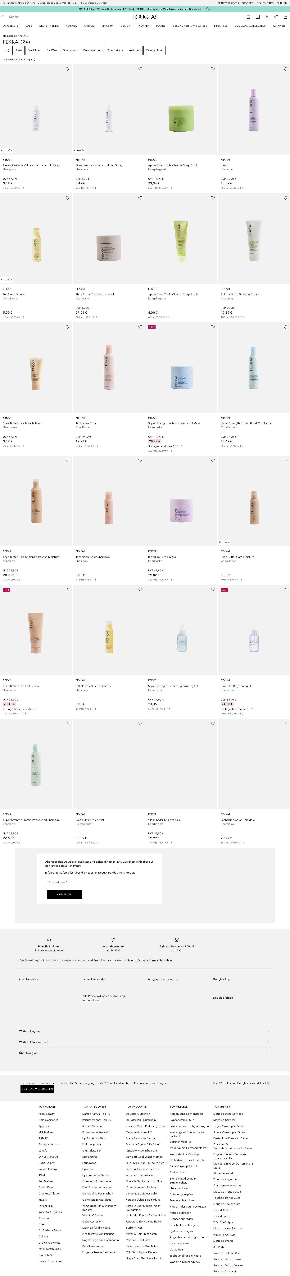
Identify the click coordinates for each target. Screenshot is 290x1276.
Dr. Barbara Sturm (50, 1230)
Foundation (89, 1163)
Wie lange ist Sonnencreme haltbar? (187, 1134)
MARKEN (71, 25)
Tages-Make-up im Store (228, 1126)
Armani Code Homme (139, 1175)
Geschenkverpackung (227, 1185)
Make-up (108, 25)
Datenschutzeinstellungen (150, 1083)
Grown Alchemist (49, 1242)
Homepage (10, 35)
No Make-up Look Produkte (187, 1160)
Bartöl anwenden (93, 1246)
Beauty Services (228, 3)
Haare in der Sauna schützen (188, 1206)
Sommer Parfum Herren (227, 1259)
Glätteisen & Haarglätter (97, 1199)
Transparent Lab (49, 1144)
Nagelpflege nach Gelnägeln (100, 1240)
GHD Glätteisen (92, 1150)
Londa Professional (51, 1261)
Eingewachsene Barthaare (98, 1252)
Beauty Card (265, 3)
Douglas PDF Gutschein (141, 1120)
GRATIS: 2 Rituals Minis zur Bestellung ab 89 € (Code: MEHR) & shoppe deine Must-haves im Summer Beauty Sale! (140, 9)
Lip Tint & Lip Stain (94, 1138)
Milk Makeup (46, 1132)
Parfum (89, 25)
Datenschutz (28, 1083)
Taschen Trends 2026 (226, 1197)
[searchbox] (37, 17)
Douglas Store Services (228, 1113)
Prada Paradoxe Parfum (141, 1138)
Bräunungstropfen (181, 1194)
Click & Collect (222, 1210)
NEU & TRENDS (49, 25)
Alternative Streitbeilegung (77, 1083)
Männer (279, 25)
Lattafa (43, 1150)
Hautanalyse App (224, 1234)
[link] (36, 127)
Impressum (48, 1083)
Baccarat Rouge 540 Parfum (143, 1144)
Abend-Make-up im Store (229, 1132)
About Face (46, 1187)
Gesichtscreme (91, 1221)
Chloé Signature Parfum (141, 1187)
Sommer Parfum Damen (228, 1265)
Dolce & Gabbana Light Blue (144, 1181)
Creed (42, 1224)
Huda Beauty (47, 1163)
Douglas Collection (250, 25)
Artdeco (44, 1218)
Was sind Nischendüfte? (185, 1262)
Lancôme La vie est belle (141, 1193)
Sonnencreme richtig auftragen (189, 1126)
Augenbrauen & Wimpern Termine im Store (229, 1156)
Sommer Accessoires (226, 1271)
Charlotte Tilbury (49, 1193)
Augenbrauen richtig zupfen (187, 1237)
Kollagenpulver (91, 1144)
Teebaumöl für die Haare (185, 1255)
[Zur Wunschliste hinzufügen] (67, 68)
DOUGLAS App (223, 1222)
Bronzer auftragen (181, 1219)
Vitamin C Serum (92, 1215)
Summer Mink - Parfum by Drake (146, 1126)
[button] (145, 1031)
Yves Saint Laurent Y (139, 1132)
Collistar (44, 1236)
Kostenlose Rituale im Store (230, 1138)
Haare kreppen (179, 1243)
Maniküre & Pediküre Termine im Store (233, 1165)
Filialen (282, 3)
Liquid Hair (176, 1249)
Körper (144, 25)
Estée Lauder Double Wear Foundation (143, 1208)
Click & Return (222, 1216)
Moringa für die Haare (96, 1227)
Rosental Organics (50, 1212)
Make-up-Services (224, 1120)
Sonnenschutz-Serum (183, 1200)
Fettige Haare (178, 1172)
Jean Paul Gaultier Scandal (143, 1169)
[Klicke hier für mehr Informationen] (207, 9)
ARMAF (43, 1138)
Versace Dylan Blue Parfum (143, 1199)
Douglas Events (223, 1240)
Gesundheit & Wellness (189, 25)
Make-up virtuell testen (227, 1228)
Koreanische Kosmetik (96, 1132)
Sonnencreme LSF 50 (183, 1120)
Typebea (44, 1126)
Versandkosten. (92, 1000)
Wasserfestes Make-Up (184, 1154)
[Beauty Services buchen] (248, 16)
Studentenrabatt (223, 1173)
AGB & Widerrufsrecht (114, 1083)
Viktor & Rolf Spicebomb (141, 1234)
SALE (28, 25)
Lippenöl (87, 1169)
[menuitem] (13, 25)
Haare (160, 25)
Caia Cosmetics (48, 1120)
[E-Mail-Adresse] (99, 882)
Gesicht (126, 25)
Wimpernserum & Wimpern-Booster (99, 1208)
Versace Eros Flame (138, 1240)
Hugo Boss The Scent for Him (144, 1258)
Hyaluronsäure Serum (95, 1175)
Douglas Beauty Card (227, 1204)
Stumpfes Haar (179, 1188)
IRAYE (42, 1175)
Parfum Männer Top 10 (96, 1120)
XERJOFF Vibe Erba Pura (141, 1150)
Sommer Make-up (181, 1141)
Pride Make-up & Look (184, 1166)
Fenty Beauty (46, 1113)
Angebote (11, 25)
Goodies (248, 3)
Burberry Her (134, 1227)
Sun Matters (46, 1181)
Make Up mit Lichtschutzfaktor (188, 1148)
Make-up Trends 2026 (227, 1191)
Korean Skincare (92, 1126)
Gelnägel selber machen (97, 1193)
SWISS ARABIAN (49, 1156)
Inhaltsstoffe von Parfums (98, 1234)
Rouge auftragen (180, 1212)
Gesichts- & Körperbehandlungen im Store (232, 1146)
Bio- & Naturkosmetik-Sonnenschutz (183, 1180)
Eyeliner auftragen (181, 1231)
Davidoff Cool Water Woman (144, 1156)
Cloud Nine (46, 1255)
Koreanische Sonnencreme (186, 1113)
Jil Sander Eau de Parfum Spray (146, 1215)
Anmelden (64, 894)
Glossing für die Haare (96, 1181)
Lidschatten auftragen (183, 1225)
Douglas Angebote (225, 1179)
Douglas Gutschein (138, 1113)
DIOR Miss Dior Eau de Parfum (145, 1163)
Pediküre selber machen (97, 1187)
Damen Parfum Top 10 (96, 1113)
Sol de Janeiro (48, 1169)
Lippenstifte (89, 1156)
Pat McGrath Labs (50, 1248)
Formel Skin (46, 1206)
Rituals (43, 1199)
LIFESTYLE (221, 25)
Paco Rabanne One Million (142, 1246)
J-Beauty (218, 1247)
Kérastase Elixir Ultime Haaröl (144, 1221)
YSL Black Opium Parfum (141, 1252)
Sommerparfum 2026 (226, 1253)
